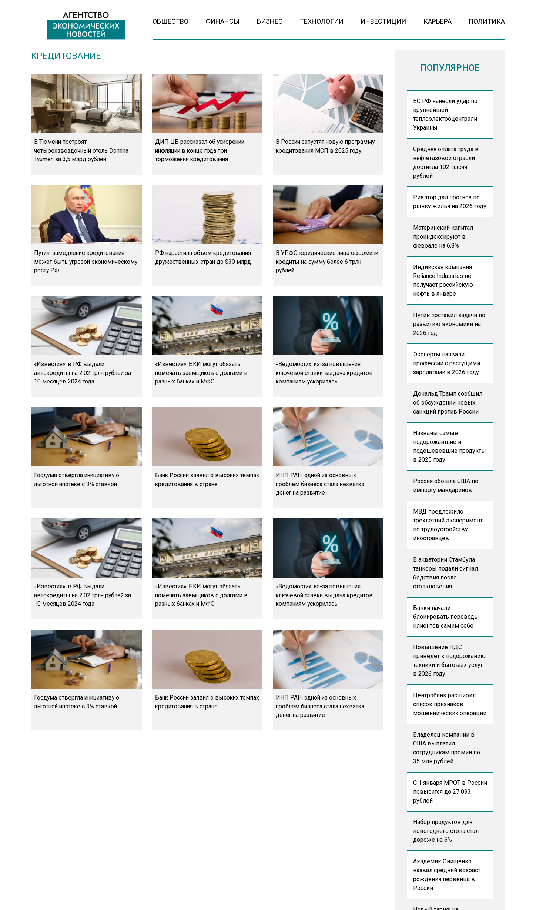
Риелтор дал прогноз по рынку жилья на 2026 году (449, 202)
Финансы (222, 21)
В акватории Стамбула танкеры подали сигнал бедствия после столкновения (445, 573)
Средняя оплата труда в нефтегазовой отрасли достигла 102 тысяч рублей (446, 162)
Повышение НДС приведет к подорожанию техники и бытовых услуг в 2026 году (449, 660)
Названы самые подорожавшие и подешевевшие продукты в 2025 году (449, 446)
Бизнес (270, 21)
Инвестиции (383, 21)
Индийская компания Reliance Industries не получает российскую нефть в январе (443, 280)
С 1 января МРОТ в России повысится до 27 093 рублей (450, 791)
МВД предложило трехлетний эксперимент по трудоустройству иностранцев (448, 525)
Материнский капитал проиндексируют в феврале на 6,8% (443, 236)
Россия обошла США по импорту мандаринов (445, 486)
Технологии (322, 21)
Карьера (437, 21)
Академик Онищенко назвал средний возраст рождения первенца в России (446, 874)
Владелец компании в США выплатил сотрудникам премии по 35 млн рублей (446, 748)
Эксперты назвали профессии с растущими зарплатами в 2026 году (446, 363)
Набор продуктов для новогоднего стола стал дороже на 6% (446, 830)
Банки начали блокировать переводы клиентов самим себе (446, 616)
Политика (487, 21)
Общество (170, 21)
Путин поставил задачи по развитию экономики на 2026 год (449, 324)
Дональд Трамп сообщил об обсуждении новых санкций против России (447, 402)
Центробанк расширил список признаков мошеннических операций (449, 704)
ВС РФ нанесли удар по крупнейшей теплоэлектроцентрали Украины (445, 114)
